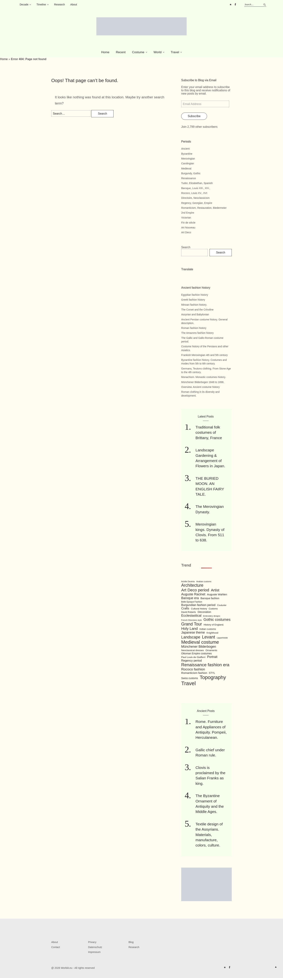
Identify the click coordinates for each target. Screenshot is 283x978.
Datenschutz (95, 947)
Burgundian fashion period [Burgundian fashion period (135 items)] (198, 605)
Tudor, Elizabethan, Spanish (197, 183)
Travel (175, 52)
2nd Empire (187, 212)
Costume (138, 52)
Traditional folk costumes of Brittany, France (208, 432)
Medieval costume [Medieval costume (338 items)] (200, 642)
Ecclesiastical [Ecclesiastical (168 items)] (191, 615)
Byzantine (186, 153)
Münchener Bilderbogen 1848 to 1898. (202, 382)
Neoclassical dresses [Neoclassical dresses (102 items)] (192, 650)
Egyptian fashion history (194, 294)
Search (185, 247)
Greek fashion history (193, 299)
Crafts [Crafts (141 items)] (185, 608)
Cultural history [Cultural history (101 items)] (199, 608)
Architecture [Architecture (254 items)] (192, 585)
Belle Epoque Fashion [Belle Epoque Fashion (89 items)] (191, 602)
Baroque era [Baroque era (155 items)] (190, 598)
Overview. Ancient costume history (200, 387)
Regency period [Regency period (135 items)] (191, 660)
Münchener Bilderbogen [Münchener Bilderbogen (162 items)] (198, 646)
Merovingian (188, 158)
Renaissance (188, 178)
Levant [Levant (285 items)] (208, 637)
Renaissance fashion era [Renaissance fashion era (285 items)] (205, 664)
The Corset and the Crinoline (197, 309)
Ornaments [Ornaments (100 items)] (211, 650)
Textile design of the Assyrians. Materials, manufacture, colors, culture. (209, 834)
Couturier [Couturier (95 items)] (222, 605)
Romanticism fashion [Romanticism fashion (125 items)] (194, 672)
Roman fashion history (193, 328)
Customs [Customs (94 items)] (213, 608)
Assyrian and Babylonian (195, 314)
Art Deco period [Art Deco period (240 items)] (195, 590)
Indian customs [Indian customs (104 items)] (207, 629)
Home (105, 52)
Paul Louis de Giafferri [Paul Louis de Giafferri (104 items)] (193, 657)
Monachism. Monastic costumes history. (203, 377)
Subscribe (194, 116)
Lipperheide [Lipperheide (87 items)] (222, 637)
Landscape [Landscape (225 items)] (190, 637)
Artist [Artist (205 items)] (215, 590)
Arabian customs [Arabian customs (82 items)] (203, 581)
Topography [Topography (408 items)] (213, 677)
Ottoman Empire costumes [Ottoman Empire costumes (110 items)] (196, 653)
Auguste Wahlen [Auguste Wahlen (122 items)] (217, 594)
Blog (131, 942)
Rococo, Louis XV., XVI (194, 193)
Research (59, 4)
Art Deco (186, 232)
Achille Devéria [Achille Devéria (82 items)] (188, 581)
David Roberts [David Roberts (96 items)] (188, 612)
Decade (24, 4)
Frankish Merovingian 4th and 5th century (204, 355)
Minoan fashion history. (194, 304)
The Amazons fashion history (197, 332)
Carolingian (187, 163)
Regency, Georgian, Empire (196, 203)
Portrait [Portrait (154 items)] (212, 657)
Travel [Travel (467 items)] (188, 683)
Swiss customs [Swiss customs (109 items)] (189, 678)
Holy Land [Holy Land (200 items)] (189, 629)
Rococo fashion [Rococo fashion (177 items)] (193, 669)
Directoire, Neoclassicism (195, 197)
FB (235, 4)
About (73, 4)
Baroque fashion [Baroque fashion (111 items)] (210, 598)
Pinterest (230, 4)
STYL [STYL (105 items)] (212, 672)
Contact (55, 947)
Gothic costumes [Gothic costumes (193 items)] (216, 620)
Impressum (94, 952)
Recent (121, 52)
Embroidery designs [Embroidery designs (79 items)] (211, 616)
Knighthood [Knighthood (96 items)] (212, 632)
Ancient (185, 148)
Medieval (186, 168)
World (158, 52)
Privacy (92, 942)
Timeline (41, 4)
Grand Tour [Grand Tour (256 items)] (191, 624)
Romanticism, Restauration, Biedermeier (204, 207)
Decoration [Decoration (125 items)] (204, 611)
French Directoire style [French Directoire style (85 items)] (191, 620)
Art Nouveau (188, 227)
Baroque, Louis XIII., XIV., (195, 188)
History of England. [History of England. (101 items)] (214, 624)
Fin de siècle (188, 222)
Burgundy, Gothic (191, 173)
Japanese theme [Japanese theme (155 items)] (193, 632)
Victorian (186, 217)
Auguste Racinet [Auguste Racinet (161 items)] (193, 594)
